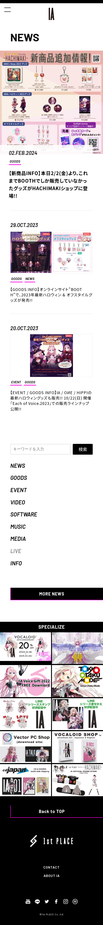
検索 (83, 449)
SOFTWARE (23, 514)
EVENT (18, 490)
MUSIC (18, 526)
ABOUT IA (52, 876)
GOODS (15, 161)
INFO (16, 563)
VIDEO (17, 502)
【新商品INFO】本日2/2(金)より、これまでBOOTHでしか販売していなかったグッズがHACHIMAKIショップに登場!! (48, 184)
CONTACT (51, 867)
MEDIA (18, 538)
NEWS (17, 465)
